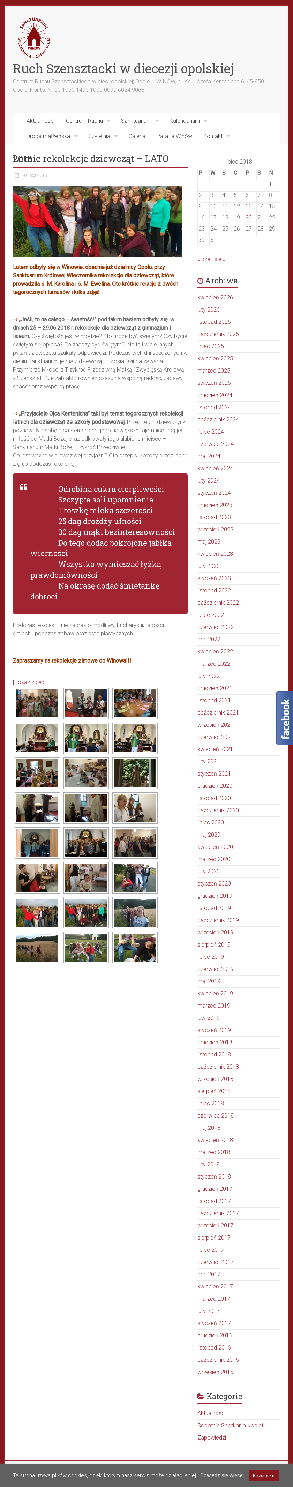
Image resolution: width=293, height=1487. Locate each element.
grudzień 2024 (214, 395)
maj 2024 (208, 456)
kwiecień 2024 (215, 468)
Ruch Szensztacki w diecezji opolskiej (123, 68)
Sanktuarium (136, 121)
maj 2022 (208, 639)
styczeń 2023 (214, 578)
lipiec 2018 (210, 1103)
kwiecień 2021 (215, 749)
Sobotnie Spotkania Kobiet (230, 1425)
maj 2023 (208, 541)
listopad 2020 (214, 798)
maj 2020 (208, 834)
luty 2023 (208, 566)
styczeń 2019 (214, 1030)
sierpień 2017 (214, 1237)
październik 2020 (218, 810)
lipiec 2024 (210, 431)
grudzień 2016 (214, 1335)
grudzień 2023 (214, 505)
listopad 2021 (214, 700)
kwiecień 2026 (215, 297)
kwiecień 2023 (215, 554)
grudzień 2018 (214, 1042)
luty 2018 (208, 1164)
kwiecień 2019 (215, 993)
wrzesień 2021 (215, 725)
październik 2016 (218, 1360)
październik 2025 (218, 334)
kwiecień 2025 (215, 358)
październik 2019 (218, 920)
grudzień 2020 (214, 786)
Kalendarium (185, 121)
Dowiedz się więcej (222, 1475)
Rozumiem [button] (264, 1475)
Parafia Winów (174, 136)
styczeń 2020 (214, 883)
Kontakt (213, 136)
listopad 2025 (214, 322)
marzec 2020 (213, 859)
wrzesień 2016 (215, 1372)
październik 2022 (218, 602)
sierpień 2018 (214, 1091)
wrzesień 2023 (215, 529)
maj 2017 (208, 1274)
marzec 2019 (213, 1005)
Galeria (136, 136)
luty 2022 (208, 676)
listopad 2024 (214, 407)
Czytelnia (99, 136)
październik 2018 (218, 1066)
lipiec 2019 (210, 957)
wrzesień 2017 (215, 1225)
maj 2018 (208, 1127)
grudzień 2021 (214, 688)
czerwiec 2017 (215, 1262)
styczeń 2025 (214, 383)
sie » (220, 259)
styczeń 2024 (214, 493)
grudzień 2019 (214, 895)
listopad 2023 (214, 517)
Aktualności (41, 121)
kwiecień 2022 (215, 651)
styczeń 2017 (214, 1323)
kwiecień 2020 (215, 847)
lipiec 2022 (210, 615)
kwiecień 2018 (215, 1140)
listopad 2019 (214, 908)
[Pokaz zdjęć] (29, 682)
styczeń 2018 (214, 1176)
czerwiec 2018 (215, 1115)
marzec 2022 (213, 663)
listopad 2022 (214, 590)
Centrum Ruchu (84, 121)
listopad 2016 (214, 1347)
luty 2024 (208, 480)
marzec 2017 (213, 1298)
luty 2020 (208, 871)
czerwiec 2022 (215, 627)
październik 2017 (218, 1213)
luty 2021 (208, 761)
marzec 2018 (213, 1152)
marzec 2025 (213, 370)
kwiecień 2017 (215, 1286)
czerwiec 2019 (215, 969)
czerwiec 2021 (215, 737)
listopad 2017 (214, 1201)
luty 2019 (208, 1018)
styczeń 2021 (214, 773)
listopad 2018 (214, 1054)
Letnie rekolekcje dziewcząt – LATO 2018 (90, 158)
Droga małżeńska (48, 136)
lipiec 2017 (210, 1250)
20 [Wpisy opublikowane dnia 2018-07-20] (249, 217)
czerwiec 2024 (215, 444)
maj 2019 (208, 981)
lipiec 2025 (210, 346)
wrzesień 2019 (215, 932)
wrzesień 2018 (215, 1079)
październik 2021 (218, 712)
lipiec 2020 (210, 822)
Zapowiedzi (211, 1437)
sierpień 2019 (214, 944)
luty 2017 (208, 1311)
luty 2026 (208, 309)
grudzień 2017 (214, 1189)
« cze (203, 259)
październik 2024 (218, 419)
